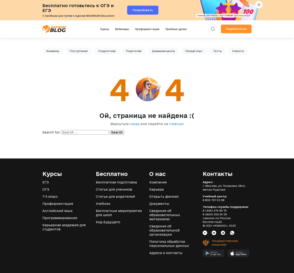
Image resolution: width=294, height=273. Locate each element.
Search (117, 132)
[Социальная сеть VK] (214, 233)
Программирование (59, 218)
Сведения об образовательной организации (164, 230)
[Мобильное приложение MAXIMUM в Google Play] (213, 254)
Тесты (217, 51)
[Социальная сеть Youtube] (205, 233)
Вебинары (122, 29)
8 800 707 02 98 (213, 200)
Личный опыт (194, 51)
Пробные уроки (176, 29)
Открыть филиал (164, 196)
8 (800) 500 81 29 (215, 214)
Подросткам (107, 51)
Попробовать (143, 10)
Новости (238, 51)
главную (176, 124)
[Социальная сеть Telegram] (223, 233)
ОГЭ (45, 189)
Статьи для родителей (115, 196)
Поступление (79, 51)
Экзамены (52, 51)
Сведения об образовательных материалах (164, 215)
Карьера (156, 189)
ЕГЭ (45, 182)
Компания (158, 182)
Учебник (103, 203)
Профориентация (147, 29)
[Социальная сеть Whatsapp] (232, 233)
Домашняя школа (163, 51)
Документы (159, 203)
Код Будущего (108, 222)
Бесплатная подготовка (116, 182)
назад (135, 124)
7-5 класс (50, 196)
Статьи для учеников (114, 189)
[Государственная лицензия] (218, 243)
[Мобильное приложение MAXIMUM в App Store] (238, 254)
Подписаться (236, 28)
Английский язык (57, 211)
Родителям (133, 51)
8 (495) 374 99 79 (214, 210)
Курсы (104, 29)
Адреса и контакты (165, 253)
